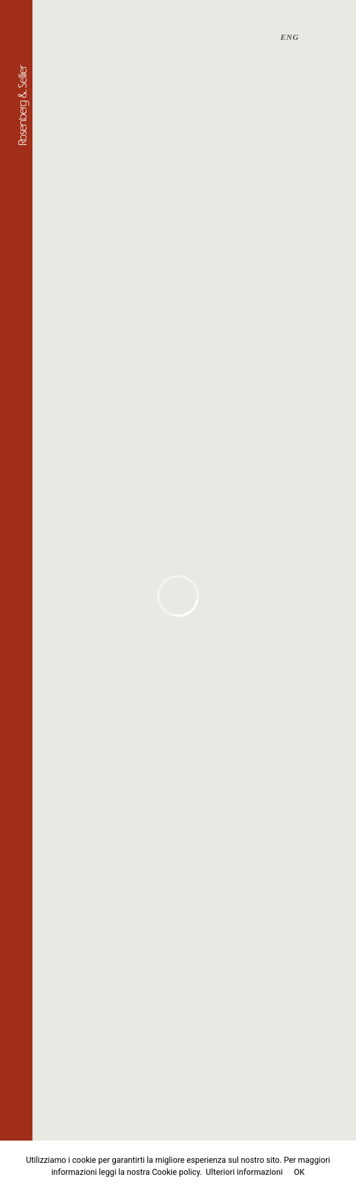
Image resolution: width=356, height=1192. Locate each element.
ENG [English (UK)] (289, 37)
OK (299, 1172)
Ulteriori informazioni (244, 1172)
